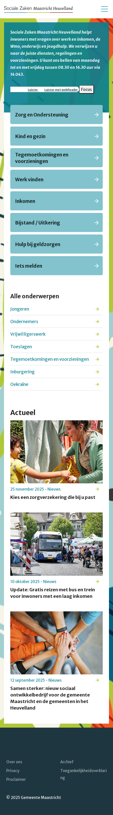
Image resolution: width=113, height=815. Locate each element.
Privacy (12, 770)
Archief (67, 762)
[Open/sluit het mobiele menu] (104, 9)
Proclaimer (16, 779)
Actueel (22, 412)
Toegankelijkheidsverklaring (83, 774)
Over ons (14, 762)
